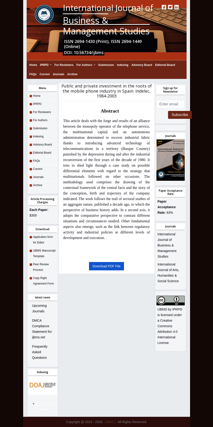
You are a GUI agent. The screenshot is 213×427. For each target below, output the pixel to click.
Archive (72, 74)
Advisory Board (141, 65)
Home (33, 64)
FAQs (33, 74)
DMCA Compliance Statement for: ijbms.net (42, 329)
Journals (58, 74)
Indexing (122, 65)
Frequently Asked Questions (40, 352)
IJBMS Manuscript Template (44, 253)
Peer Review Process (41, 267)
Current (45, 74)
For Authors (84, 65)
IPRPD (44, 65)
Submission (106, 65)
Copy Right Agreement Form (43, 280)
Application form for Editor (43, 239)
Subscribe (180, 115)
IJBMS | (110, 422)
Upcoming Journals (39, 308)
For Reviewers (63, 65)
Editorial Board (165, 65)
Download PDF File (106, 266)
